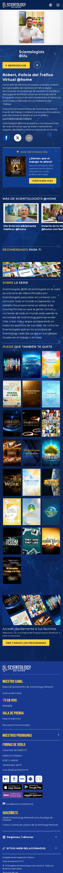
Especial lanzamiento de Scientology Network (28, 683)
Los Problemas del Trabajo (17, 118)
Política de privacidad (13, 865)
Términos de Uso (10, 857)
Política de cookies (11, 861)
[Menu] (57, 5)
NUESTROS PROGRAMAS (17, 732)
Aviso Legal (8, 868)
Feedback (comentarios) (19, 788)
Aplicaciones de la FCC (13, 846)
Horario (7, 702)
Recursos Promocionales (16, 722)
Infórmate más (42, 180)
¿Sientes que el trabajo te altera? (40, 160)
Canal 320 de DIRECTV (15, 747)
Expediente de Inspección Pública (18, 842)
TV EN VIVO (10, 697)
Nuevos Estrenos (12, 715)
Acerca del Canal (12, 690)
